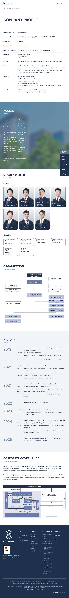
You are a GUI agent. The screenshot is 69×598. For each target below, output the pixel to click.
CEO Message (34, 536)
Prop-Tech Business (23, 540)
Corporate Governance (64, 173)
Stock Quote (46, 558)
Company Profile (64, 152)
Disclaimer (44, 573)
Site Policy (11, 581)
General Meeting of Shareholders (48, 553)
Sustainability (57, 531)
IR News (44, 536)
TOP (4, 8)
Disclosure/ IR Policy (47, 563)
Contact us (57, 535)
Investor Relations (47, 531)
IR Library (44, 539)
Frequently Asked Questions (48, 568)
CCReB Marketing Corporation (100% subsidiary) (30, 89)
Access (63, 156)
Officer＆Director (64, 160)
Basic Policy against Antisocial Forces (20, 583)
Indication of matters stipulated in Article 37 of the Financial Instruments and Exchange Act (37, 581)
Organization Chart (64, 165)
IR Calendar (45, 560)
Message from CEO (46, 534)
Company (9, 8)
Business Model (23, 535)
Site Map (56, 539)
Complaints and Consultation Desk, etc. (40, 583)
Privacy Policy (54, 583)
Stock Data (46, 555)
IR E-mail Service (48, 571)
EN (61, 3)
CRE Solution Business (24, 537)
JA (58, 3)
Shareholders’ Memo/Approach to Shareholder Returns (49, 548)
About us (33, 534)
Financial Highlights (46, 541)
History (63, 169)
